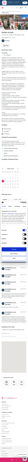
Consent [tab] (4, 206)
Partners (3, 418)
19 (8, 184)
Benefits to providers (6, 416)
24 (3, 187)
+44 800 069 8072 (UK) (7, 442)
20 (10, 184)
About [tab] (24, 206)
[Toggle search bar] (17, 7)
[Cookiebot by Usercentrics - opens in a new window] (20, 202)
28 (12, 187)
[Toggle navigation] (26, 7)
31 (3, 190)
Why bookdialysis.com (6, 406)
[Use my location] (24, 336)
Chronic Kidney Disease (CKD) (8, 423)
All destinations (5, 409)
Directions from (5, 333)
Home (3, 11)
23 (17, 184)
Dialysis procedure (5, 431)
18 (5, 184)
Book (14, 460)
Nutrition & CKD (5, 433)
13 (10, 181)
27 (10, 187)
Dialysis (3, 430)
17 (3, 184)
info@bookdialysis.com (6, 438)
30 (17, 187)
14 (12, 181)
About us (4, 451)
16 (17, 181)
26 (8, 187)
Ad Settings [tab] (17, 206)
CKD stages (4, 426)
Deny (14, 258)
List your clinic (5, 414)
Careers (3, 443)
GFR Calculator (5, 428)
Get (25, 3)
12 (8, 181)
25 (5, 187)
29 (15, 187)
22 (15, 184)
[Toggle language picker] (21, 7)
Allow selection (14, 253)
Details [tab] (10, 206)
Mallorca (18, 11)
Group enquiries (5, 407)
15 (15, 181)
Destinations (8, 11)
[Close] (1, 3)
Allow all (14, 249)
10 (3, 181)
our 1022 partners (10, 213)
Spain (13, 11)
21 (12, 184)
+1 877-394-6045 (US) (6, 440)
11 (5, 181)
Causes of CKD (5, 424)
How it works (5, 404)
